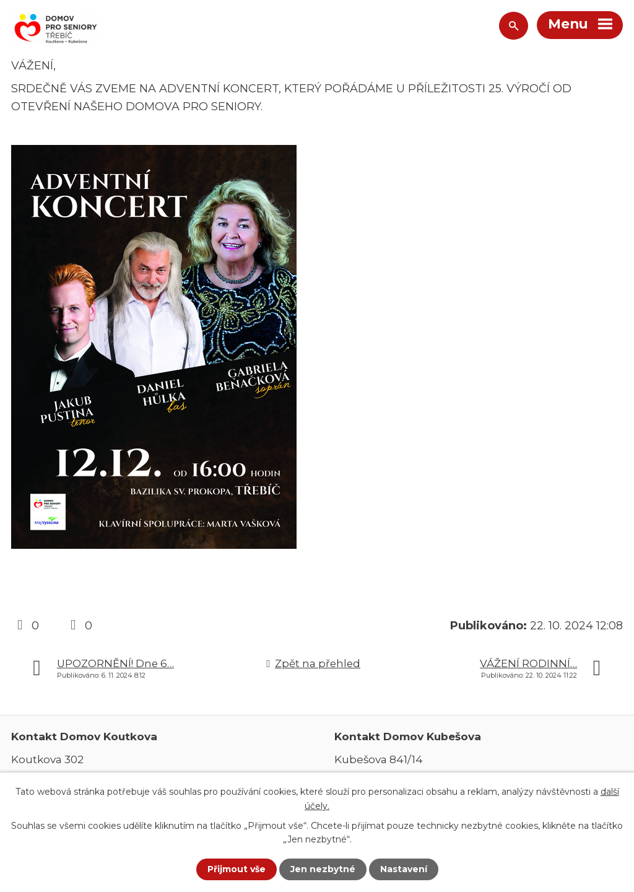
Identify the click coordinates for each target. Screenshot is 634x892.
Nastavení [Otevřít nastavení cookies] (403, 869)
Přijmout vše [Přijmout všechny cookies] (236, 869)
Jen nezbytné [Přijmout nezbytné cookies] (322, 869)
